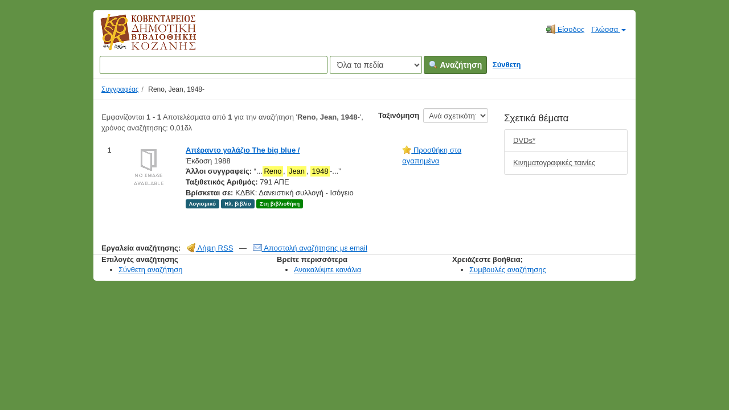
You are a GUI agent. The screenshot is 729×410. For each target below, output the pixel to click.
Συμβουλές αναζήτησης (507, 269)
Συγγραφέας (120, 89)
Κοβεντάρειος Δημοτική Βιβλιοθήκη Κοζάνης (137, 38)
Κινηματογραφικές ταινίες (554, 162)
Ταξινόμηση (398, 115)
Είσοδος (565, 29)
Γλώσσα (608, 29)
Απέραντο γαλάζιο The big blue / (243, 150)
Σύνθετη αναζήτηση (150, 269)
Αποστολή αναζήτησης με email (310, 248)
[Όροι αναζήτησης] (213, 65)
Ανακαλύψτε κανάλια (327, 269)
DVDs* (524, 140)
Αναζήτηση (455, 64)
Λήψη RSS (210, 248)
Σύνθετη (507, 64)
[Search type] (376, 65)
